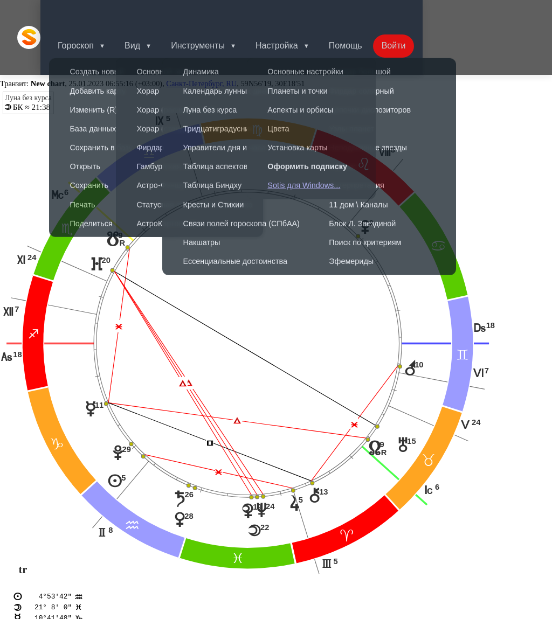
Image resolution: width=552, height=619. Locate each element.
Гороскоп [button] (89, 13)
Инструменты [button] (215, 13)
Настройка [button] (296, 13)
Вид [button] (147, 13)
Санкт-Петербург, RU (201, 35)
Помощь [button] (367, 13)
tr (22, 521)
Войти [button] (417, 13)
